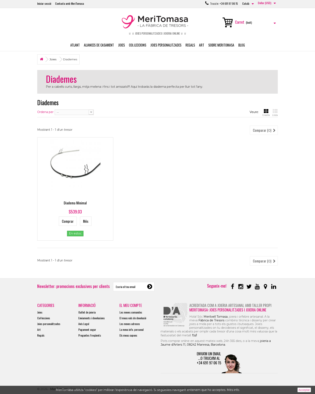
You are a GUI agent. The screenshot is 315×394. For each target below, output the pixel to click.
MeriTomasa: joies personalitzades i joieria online (227, 309)
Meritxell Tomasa (216, 316)
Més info (233, 390)
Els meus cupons (128, 335)
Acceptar (304, 390)
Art (201, 45)
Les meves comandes (130, 312)
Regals (190, 45)
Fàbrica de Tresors (211, 320)
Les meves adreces (129, 324)
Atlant (75, 45)
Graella (266, 113)
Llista (275, 113)
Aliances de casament (99, 45)
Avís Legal (83, 324)
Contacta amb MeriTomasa (69, 3)
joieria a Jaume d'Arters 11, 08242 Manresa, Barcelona (216, 342)
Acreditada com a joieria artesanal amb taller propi (230, 305)
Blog (241, 45)
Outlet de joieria (87, 312)
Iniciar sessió (44, 3)
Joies (121, 45)
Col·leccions (137, 45)
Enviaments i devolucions (91, 318)
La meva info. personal (131, 329)
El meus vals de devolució (132, 318)
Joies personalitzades (165, 45)
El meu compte (130, 305)
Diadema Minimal (75, 202)
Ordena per (45, 112)
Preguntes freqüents (89, 335)
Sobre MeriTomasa (221, 45)
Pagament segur (87, 329)
